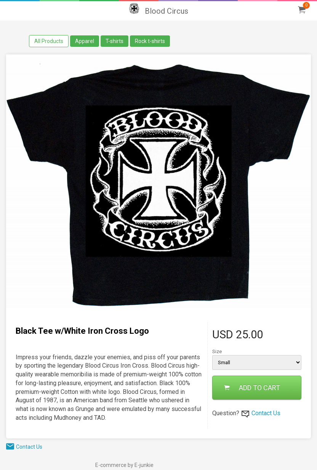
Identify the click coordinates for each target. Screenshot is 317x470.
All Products (48, 41)
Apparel (84, 41)
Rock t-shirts (150, 41)
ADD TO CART (252, 388)
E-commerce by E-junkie (124, 465)
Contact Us (265, 413)
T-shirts (114, 41)
